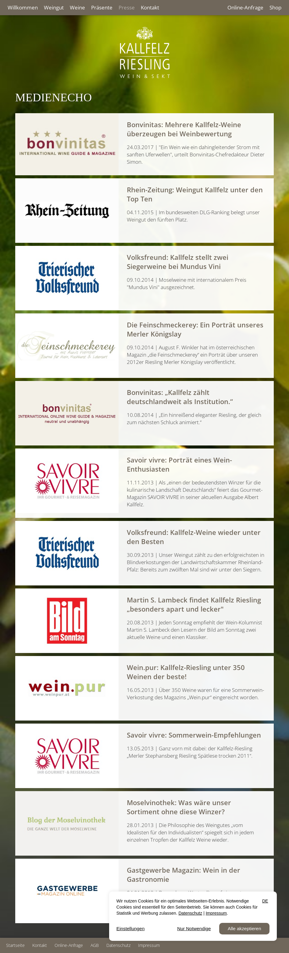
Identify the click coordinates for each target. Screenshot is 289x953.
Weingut (54, 7)
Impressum (149, 945)
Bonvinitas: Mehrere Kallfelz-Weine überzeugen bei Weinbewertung (184, 129)
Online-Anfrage (245, 7)
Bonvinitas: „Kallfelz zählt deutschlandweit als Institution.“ (180, 397)
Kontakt (150, 7)
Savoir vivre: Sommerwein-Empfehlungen (194, 734)
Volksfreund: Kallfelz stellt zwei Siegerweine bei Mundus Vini (177, 262)
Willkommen (23, 7)
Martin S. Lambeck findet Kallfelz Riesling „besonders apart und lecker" (194, 604)
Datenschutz (118, 945)
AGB (95, 945)
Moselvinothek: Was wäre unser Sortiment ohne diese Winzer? (179, 807)
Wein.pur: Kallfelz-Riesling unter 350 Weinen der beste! (186, 672)
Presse (127, 7)
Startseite (15, 945)
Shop (275, 7)
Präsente (101, 7)
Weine (77, 7)
